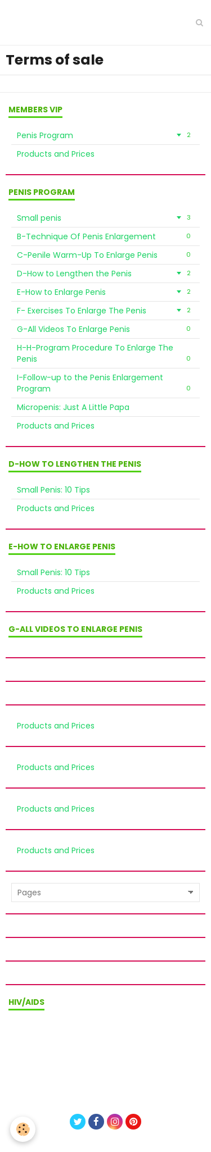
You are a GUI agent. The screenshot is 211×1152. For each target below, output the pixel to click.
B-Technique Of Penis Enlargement (105, 236)
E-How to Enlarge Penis (105, 292)
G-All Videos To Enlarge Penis (105, 329)
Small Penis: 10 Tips (53, 489)
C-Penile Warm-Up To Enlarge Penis (105, 255)
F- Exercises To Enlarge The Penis (105, 310)
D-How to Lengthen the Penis (105, 273)
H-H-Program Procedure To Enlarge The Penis (105, 353)
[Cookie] (22, 1129)
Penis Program (105, 135)
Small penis (105, 218)
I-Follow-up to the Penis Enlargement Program (105, 383)
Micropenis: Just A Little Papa (73, 407)
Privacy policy (106, 1055)
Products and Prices (56, 154)
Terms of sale (106, 1040)
